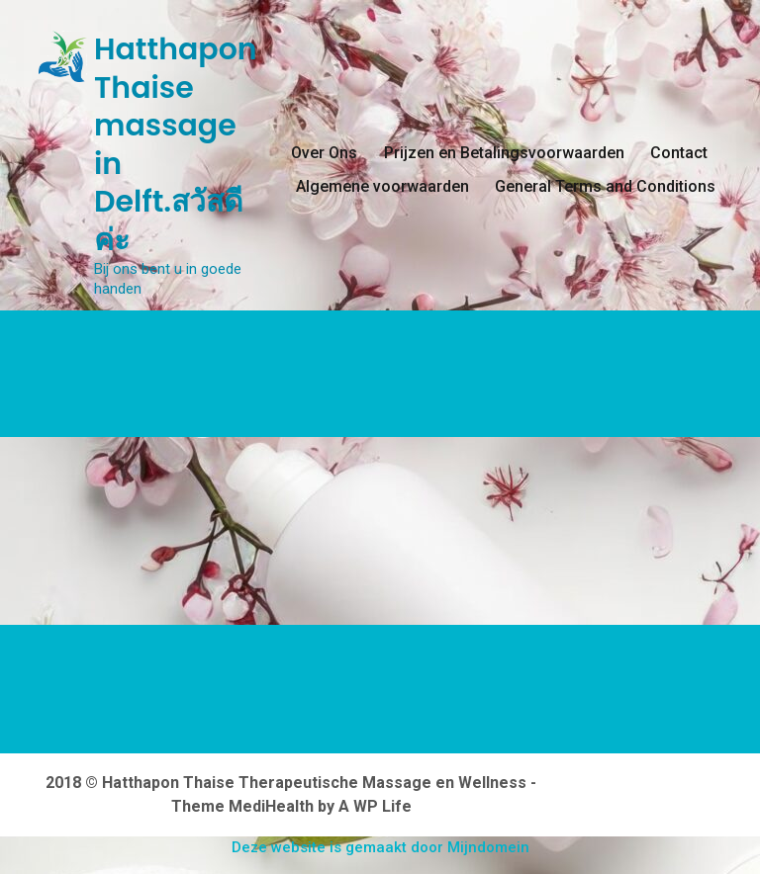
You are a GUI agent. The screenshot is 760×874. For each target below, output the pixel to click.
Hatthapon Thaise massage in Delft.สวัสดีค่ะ (175, 145)
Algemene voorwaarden (382, 186)
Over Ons (324, 152)
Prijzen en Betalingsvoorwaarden (504, 152)
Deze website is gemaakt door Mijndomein (380, 847)
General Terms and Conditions (605, 186)
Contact (679, 152)
